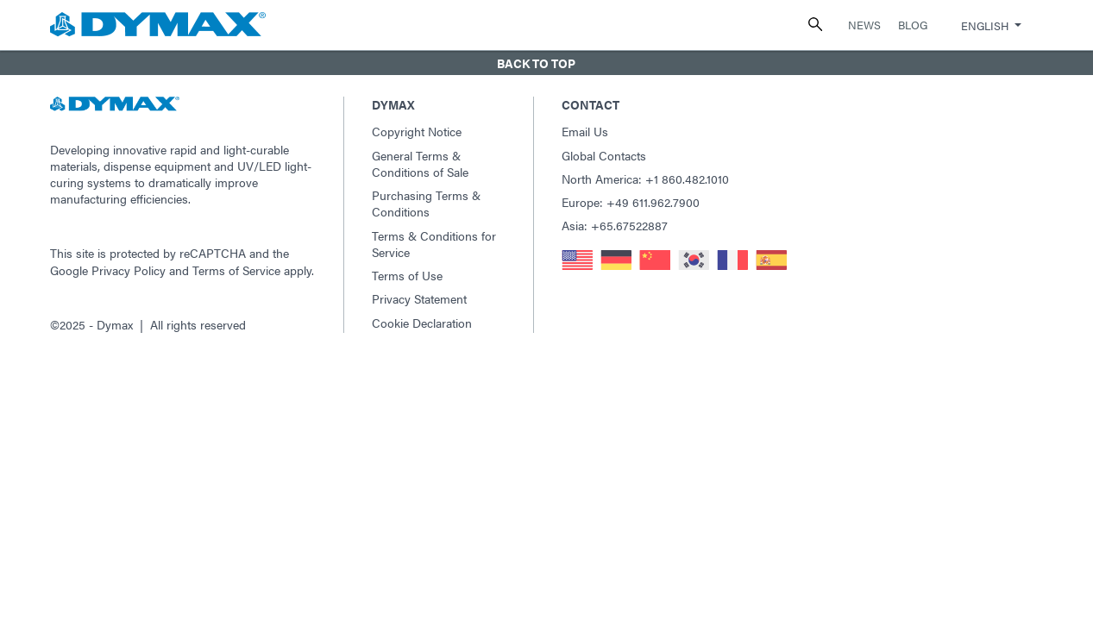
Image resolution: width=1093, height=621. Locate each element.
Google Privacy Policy (108, 270)
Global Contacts (604, 155)
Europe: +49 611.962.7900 (631, 201)
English (984, 25)
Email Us (585, 131)
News (864, 24)
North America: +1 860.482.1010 (645, 178)
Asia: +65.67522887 (615, 225)
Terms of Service (236, 270)
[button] (546, 63)
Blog (912, 24)
